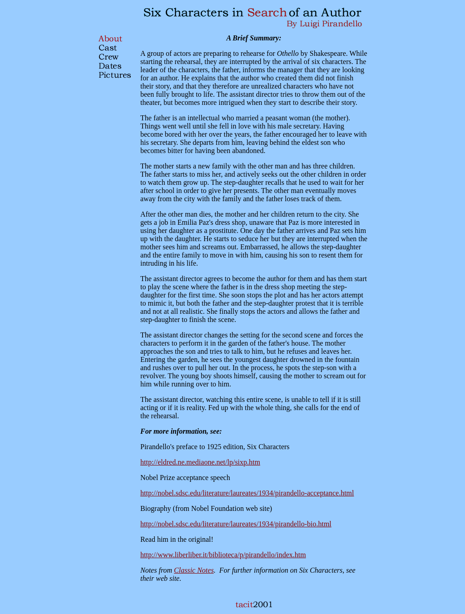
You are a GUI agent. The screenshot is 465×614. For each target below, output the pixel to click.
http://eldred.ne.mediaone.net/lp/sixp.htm (200, 462)
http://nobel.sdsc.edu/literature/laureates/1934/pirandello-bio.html (235, 524)
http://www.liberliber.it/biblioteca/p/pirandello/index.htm (223, 555)
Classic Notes (194, 570)
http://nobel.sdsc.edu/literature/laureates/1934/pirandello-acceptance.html (247, 493)
